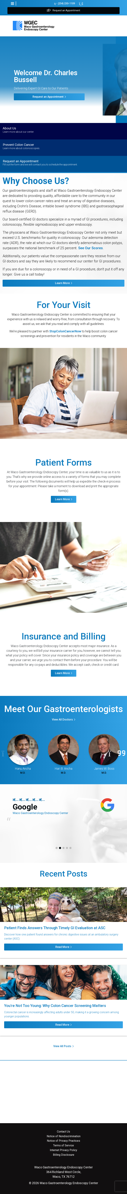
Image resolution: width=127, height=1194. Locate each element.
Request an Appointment (63, 10)
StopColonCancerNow (65, 331)
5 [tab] (70, 848)
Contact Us (63, 1131)
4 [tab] (67, 848)
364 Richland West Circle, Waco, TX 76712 (63, 1171)
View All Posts (62, 1046)
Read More (62, 947)
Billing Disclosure (63, 1154)
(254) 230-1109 (64, 3)
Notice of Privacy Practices (63, 1140)
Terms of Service (63, 1145)
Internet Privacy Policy (63, 1150)
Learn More (62, 283)
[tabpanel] (64, 811)
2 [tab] (60, 848)
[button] (12, 3)
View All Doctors (62, 719)
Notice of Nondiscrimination (63, 1136)
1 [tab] (57, 848)
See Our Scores (90, 248)
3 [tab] (63, 848)
